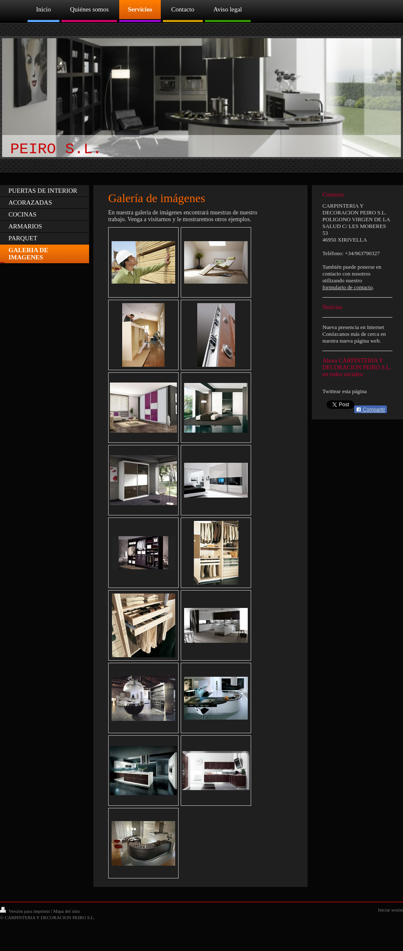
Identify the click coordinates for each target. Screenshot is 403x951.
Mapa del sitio (66, 911)
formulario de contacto (347, 287)
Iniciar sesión (390, 909)
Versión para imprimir (25, 911)
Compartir (370, 410)
